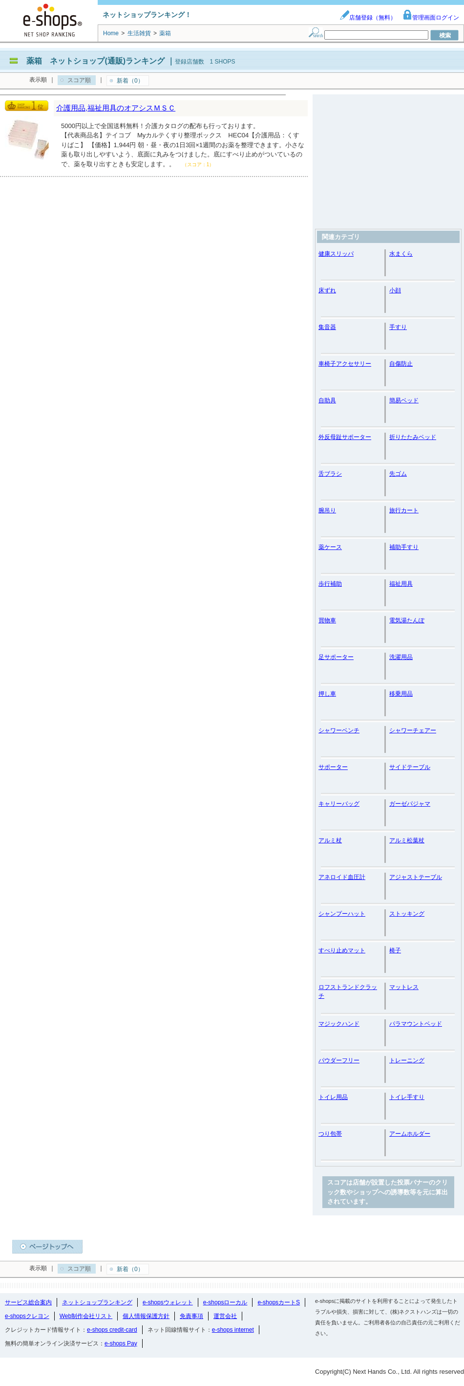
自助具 (327, 400)
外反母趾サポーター (344, 437)
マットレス (404, 987)
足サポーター (336, 657)
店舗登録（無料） (367, 17)
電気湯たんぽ (406, 620)
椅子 (395, 950)
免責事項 (191, 1316)
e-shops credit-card (112, 1329)
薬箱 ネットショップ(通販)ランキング (95, 61)
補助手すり (404, 547)
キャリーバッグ (338, 803)
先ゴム (398, 473)
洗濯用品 (401, 657)
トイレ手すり (406, 1097)
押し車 (327, 693)
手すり (398, 327)
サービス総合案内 (28, 1302)
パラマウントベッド (415, 1023)
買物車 (327, 620)
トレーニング (406, 1060)
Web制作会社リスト (86, 1316)
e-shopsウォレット (168, 1302)
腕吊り (327, 510)
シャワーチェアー (412, 730)
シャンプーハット (341, 913)
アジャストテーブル (415, 877)
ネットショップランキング (97, 1302)
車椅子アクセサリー (344, 363)
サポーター (333, 767)
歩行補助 (330, 583)
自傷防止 (401, 363)
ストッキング (406, 913)
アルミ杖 (330, 840)
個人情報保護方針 (146, 1316)
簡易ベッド (404, 400)
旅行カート (404, 510)
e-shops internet (233, 1329)
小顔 (395, 290)
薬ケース (330, 547)
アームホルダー (409, 1133)
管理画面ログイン (430, 17)
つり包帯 (330, 1133)
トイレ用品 (333, 1097)
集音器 (327, 327)
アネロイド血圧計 (341, 877)
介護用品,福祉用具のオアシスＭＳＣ (115, 108)
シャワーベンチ (338, 730)
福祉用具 (401, 583)
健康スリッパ (336, 253)
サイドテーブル (409, 767)
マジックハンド (338, 1023)
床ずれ (327, 290)
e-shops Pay (121, 1343)
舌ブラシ (330, 473)
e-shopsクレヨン (27, 1316)
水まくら (401, 253)
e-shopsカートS (278, 1302)
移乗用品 (401, 693)
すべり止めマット (341, 950)
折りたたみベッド (412, 437)
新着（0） (130, 80)
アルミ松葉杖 (406, 840)
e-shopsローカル (225, 1302)
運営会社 (225, 1316)
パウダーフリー (338, 1060)
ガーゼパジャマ (409, 803)
